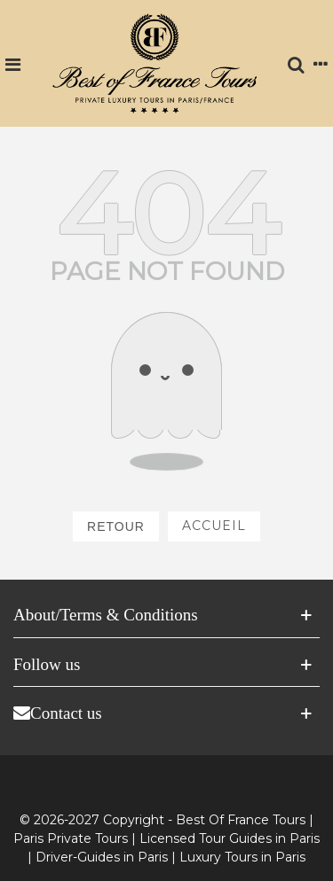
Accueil (214, 526)
